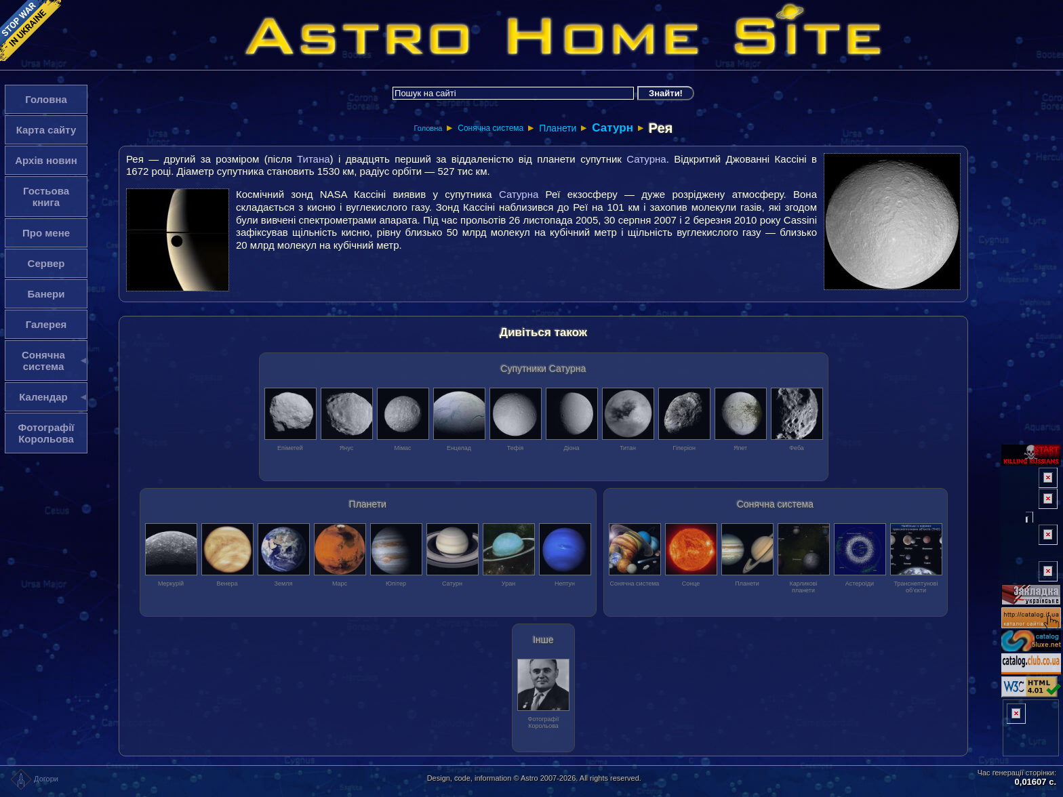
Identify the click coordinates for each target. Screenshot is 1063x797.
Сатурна (646, 159)
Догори (34, 779)
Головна (428, 128)
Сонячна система (490, 128)
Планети (557, 128)
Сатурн (612, 127)
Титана (313, 159)
